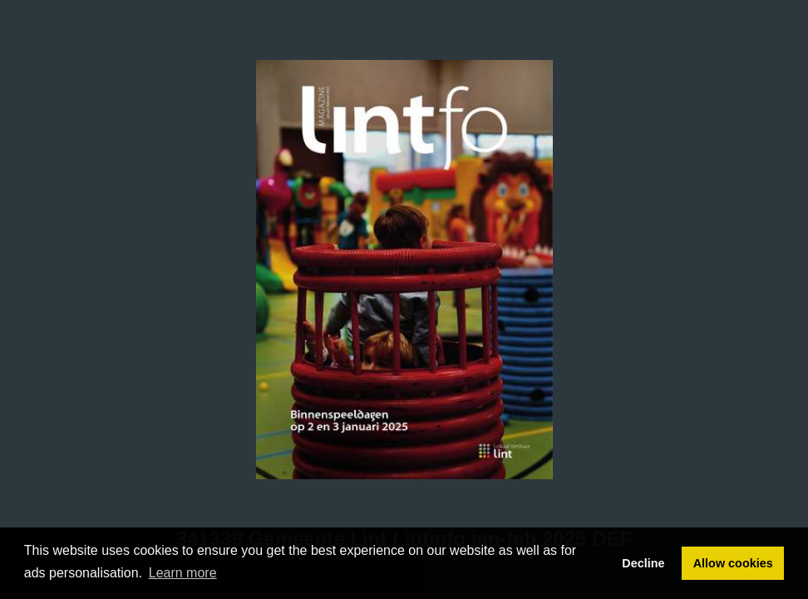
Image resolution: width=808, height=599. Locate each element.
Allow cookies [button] (733, 563)
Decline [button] (643, 563)
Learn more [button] (183, 573)
